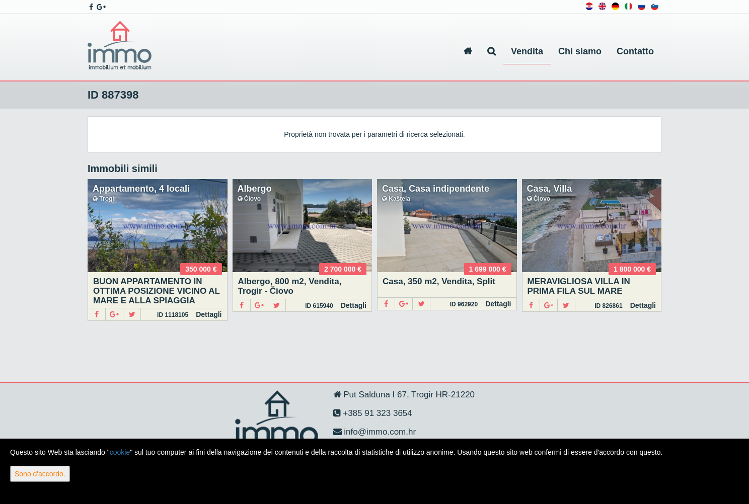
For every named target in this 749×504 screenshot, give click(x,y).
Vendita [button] (527, 51)
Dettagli (208, 314)
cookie (120, 452)
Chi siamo (580, 51)
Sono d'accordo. (40, 474)
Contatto (635, 51)
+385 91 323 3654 (376, 413)
